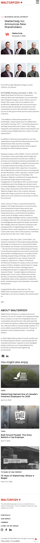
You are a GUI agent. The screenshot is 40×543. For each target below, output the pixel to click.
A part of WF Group (9, 526)
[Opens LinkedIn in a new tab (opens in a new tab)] (10, 530)
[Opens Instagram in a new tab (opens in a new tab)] (2, 530)
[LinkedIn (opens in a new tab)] (7, 356)
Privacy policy (5, 541)
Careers (4, 522)
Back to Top (36, 539)
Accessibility (15, 541)
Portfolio (5, 515)
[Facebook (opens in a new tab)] (3, 356)
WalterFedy (17, 33)
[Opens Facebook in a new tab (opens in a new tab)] (6, 530)
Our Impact (6, 519)
